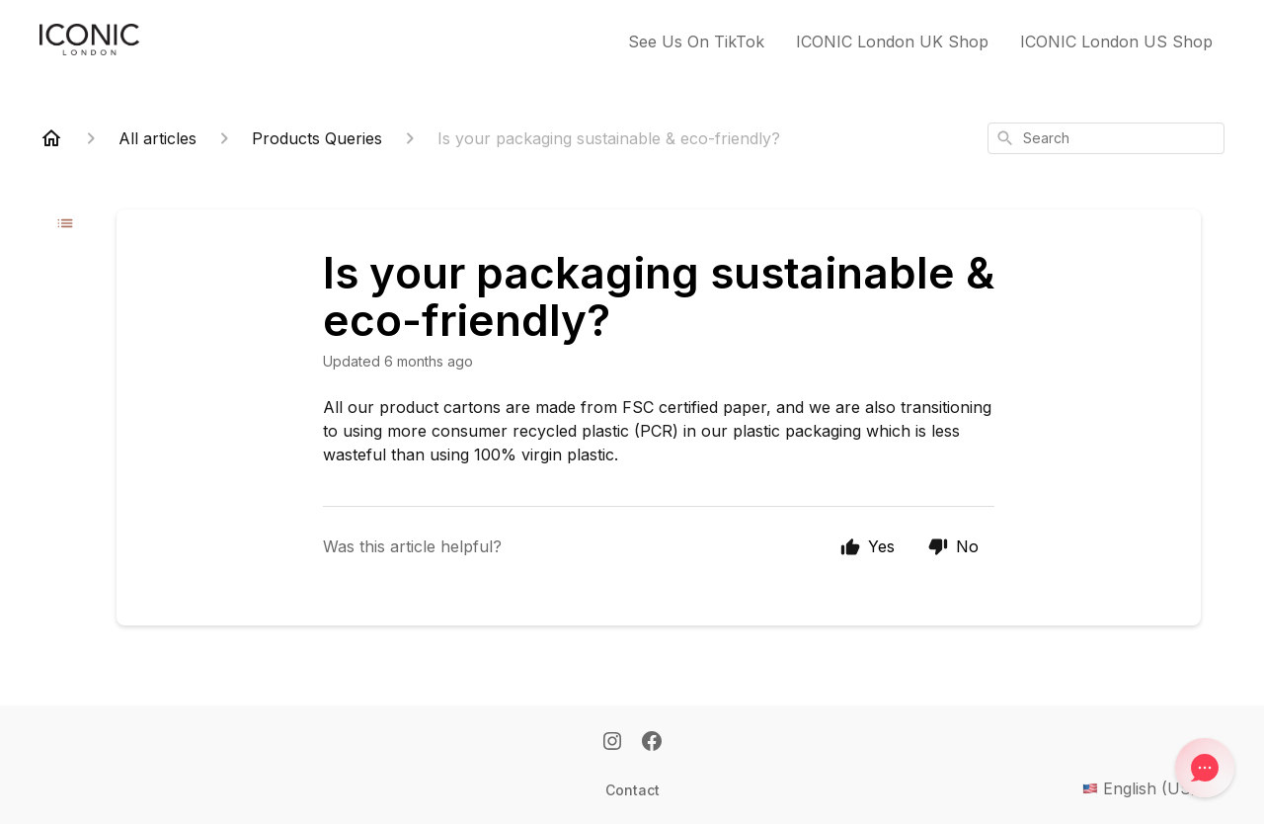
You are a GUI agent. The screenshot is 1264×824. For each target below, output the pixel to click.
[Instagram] (612, 743)
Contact (632, 790)
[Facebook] (652, 743)
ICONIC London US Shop (1116, 41)
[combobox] (1106, 138)
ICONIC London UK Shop (892, 41)
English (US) (1153, 788)
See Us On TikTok (696, 41)
